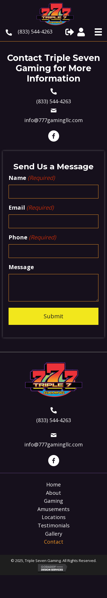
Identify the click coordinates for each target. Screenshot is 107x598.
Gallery (53, 534)
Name (32, 177)
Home (53, 485)
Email (31, 207)
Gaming (53, 501)
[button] (69, 32)
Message (21, 267)
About (53, 493)
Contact (53, 542)
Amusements (53, 509)
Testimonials (54, 525)
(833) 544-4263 (35, 31)
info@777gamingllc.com (53, 120)
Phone (32, 237)
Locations (54, 517)
